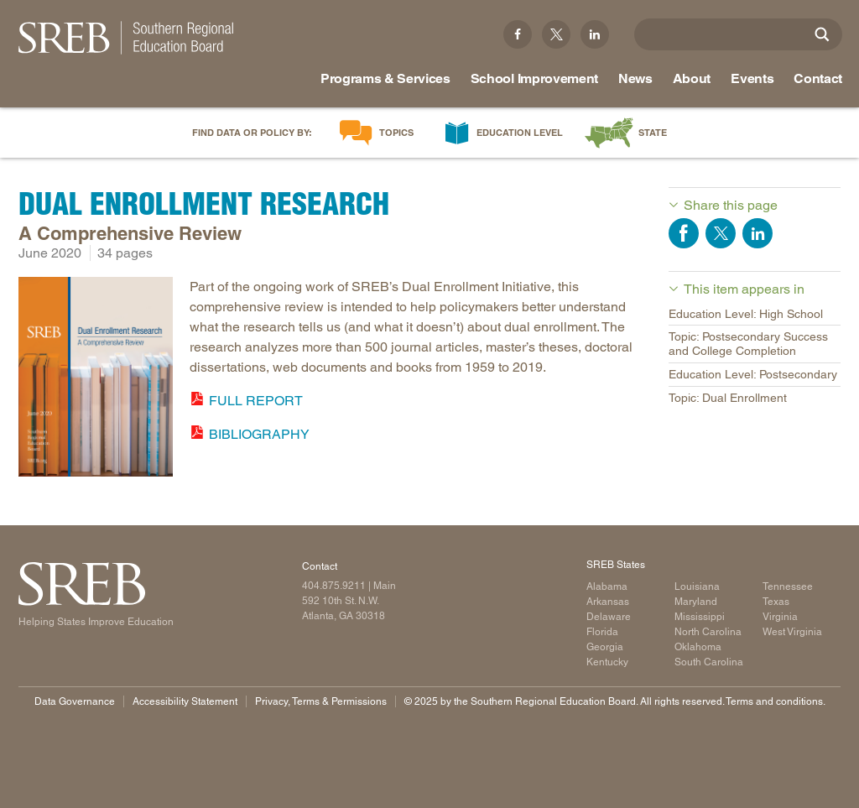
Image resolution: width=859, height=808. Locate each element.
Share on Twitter (720, 233)
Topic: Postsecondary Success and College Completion (748, 343)
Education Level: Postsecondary (753, 374)
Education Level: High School (746, 314)
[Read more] (95, 379)
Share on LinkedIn (757, 233)
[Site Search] (822, 34)
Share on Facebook (684, 233)
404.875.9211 (334, 586)
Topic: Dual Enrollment (728, 397)
